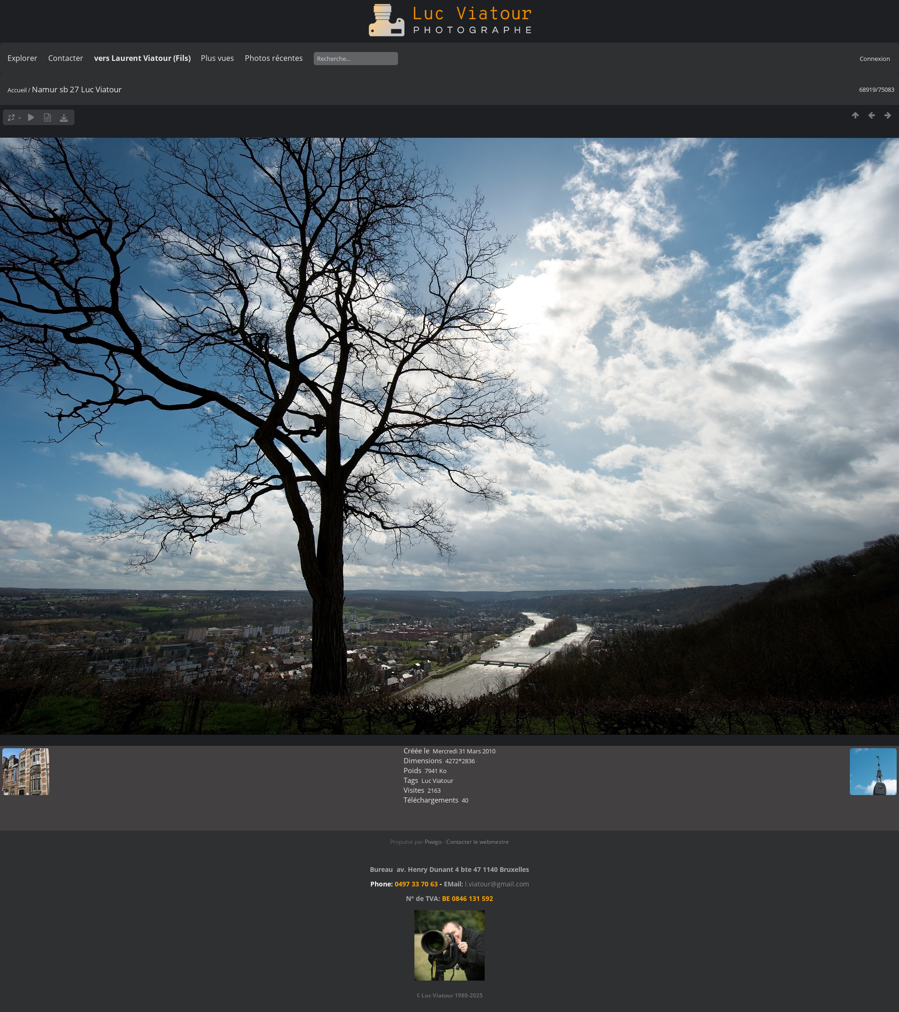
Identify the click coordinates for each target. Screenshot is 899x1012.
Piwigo (433, 842)
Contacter (65, 58)
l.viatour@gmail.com (497, 883)
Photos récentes (274, 58)
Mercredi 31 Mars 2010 (464, 751)
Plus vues (217, 58)
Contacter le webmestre (477, 842)
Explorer (22, 58)
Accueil (17, 90)
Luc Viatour (437, 780)
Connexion (875, 58)
